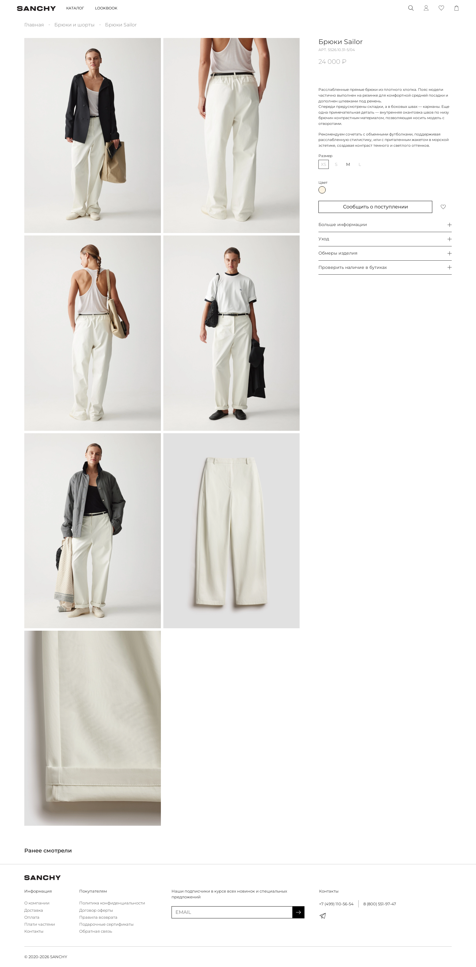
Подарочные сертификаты (106, 924)
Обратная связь (95, 931)
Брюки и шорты (74, 25)
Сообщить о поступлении (375, 207)
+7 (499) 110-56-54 (336, 904)
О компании (36, 903)
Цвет (323, 182)
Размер (325, 155)
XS (323, 164)
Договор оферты (96, 910)
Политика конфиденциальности (112, 903)
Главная (34, 25)
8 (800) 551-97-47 (379, 904)
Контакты (33, 931)
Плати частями (39, 924)
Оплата (31, 917)
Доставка (33, 910)
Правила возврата (98, 917)
